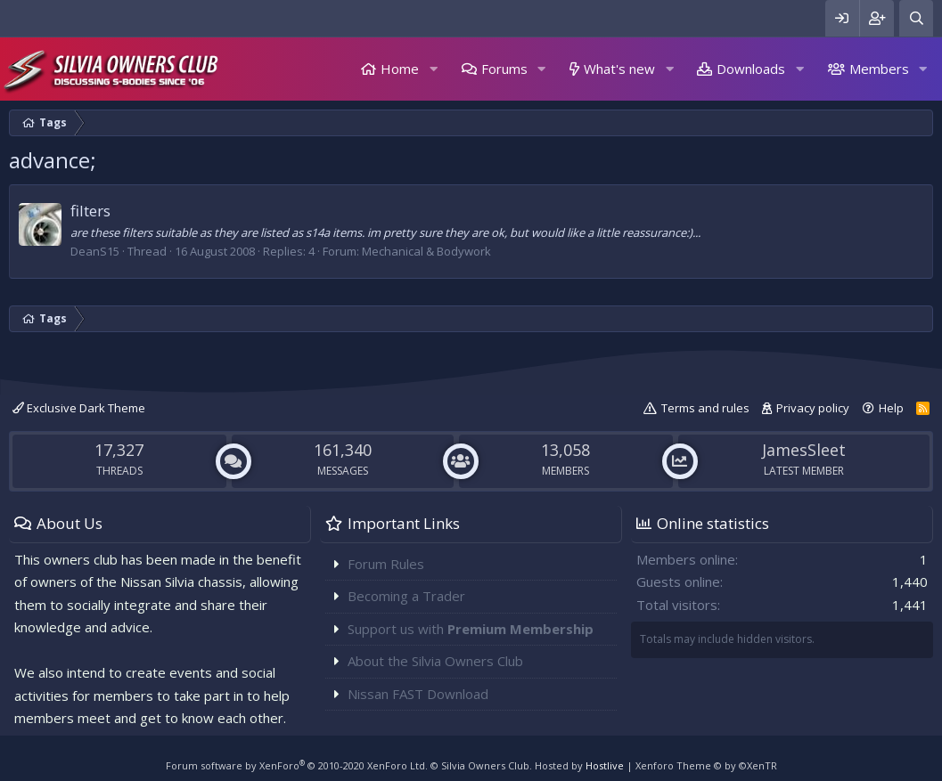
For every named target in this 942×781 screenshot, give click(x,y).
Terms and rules (705, 408)
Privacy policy (812, 408)
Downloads (751, 68)
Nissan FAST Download (418, 694)
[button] (433, 69)
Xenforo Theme (706, 765)
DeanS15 (94, 251)
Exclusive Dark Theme (78, 408)
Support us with (471, 629)
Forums (504, 68)
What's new (619, 68)
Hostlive (605, 765)
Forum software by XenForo (297, 765)
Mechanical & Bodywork (426, 251)
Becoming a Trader (406, 596)
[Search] (916, 18)
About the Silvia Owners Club (435, 661)
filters (90, 210)
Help (891, 408)
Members (879, 68)
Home (400, 68)
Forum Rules (386, 564)
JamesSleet (804, 449)
